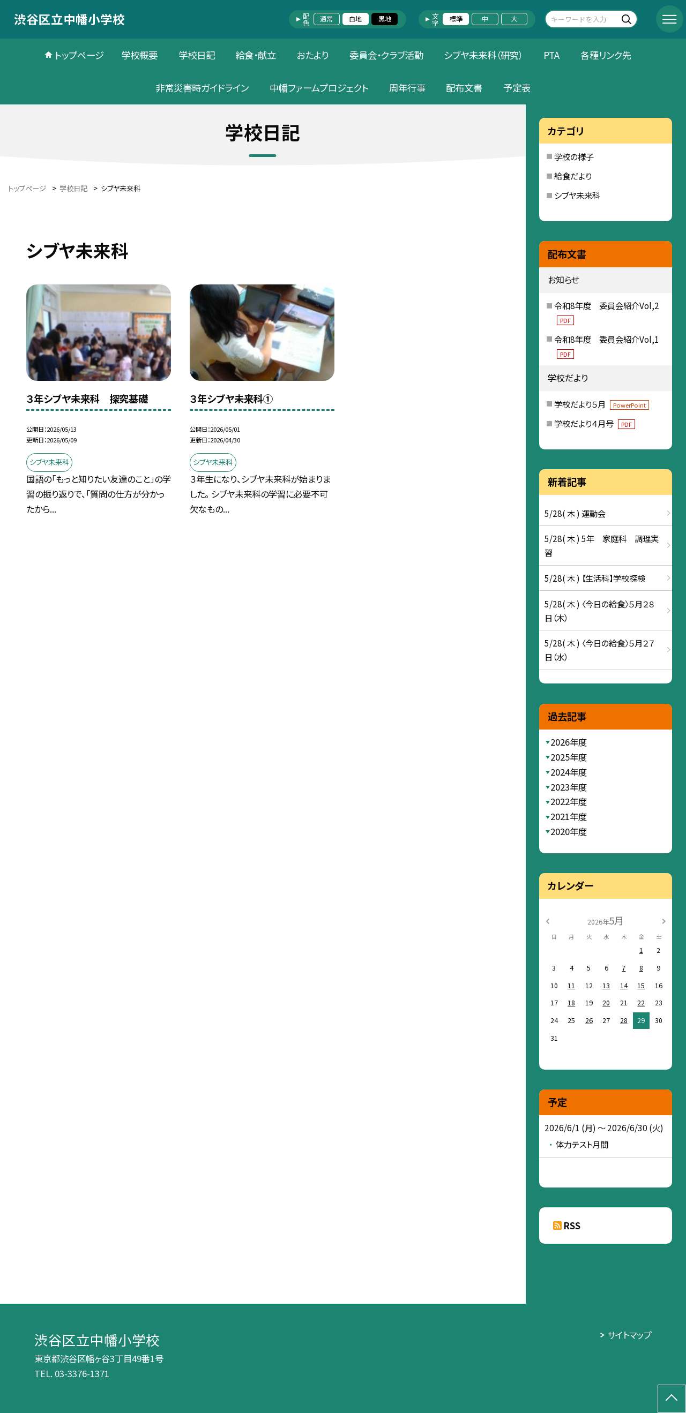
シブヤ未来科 (577, 195)
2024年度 (568, 771)
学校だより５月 (601, 404)
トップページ (79, 55)
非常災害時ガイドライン (202, 87)
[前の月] (547, 921)
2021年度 (568, 816)
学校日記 (196, 55)
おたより (312, 55)
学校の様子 (574, 156)
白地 (355, 19)
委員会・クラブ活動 (386, 55)
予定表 (517, 87)
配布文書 (464, 87)
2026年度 (568, 741)
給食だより (573, 176)
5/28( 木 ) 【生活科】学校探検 (595, 578)
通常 (326, 19)
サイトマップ (629, 1334)
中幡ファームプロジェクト (319, 87)
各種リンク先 (605, 55)
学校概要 (139, 55)
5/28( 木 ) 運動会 (575, 513)
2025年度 (568, 756)
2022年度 (568, 801)
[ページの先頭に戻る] (671, 1398)
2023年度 (568, 786)
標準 (456, 19)
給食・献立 (255, 55)
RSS (572, 1225)
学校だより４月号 (594, 423)
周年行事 (407, 87)
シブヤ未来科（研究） (483, 55)
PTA (551, 55)
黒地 (384, 19)
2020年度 (568, 831)
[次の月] (664, 921)
